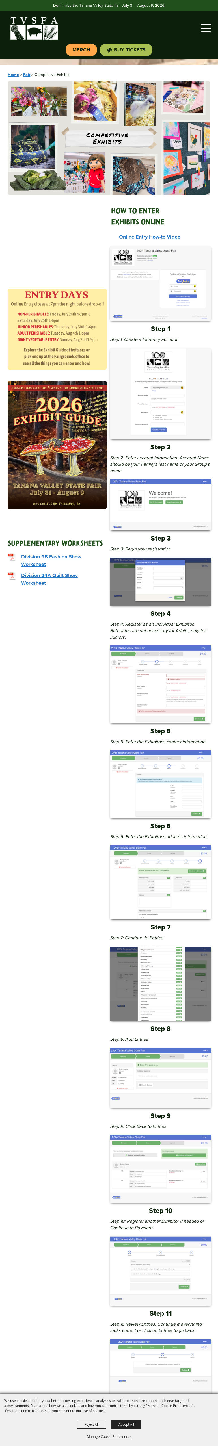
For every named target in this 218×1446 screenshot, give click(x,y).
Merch (81, 49)
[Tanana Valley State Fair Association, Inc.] (34, 28)
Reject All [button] (91, 1424)
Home (13, 74)
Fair (26, 74)
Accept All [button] (126, 1424)
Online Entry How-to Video (149, 236)
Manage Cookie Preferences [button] (109, 1436)
